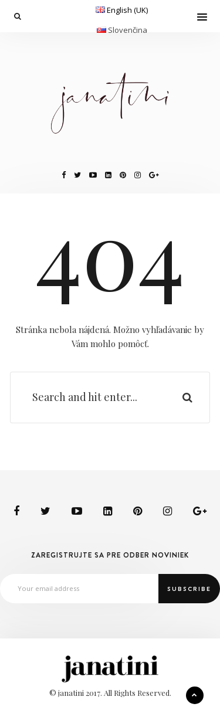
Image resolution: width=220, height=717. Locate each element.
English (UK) (127, 10)
